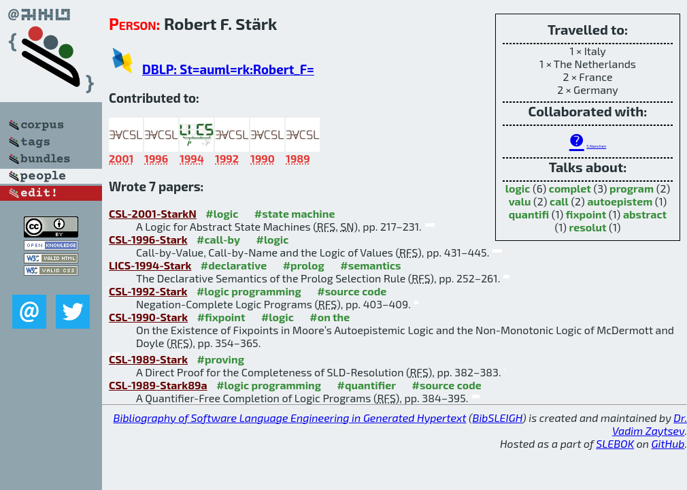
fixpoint (586, 214)
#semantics (370, 265)
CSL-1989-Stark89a (158, 384)
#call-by (218, 239)
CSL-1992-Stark (148, 290)
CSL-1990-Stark (148, 316)
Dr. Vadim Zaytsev (649, 424)
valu (520, 201)
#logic (221, 213)
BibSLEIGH (497, 417)
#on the (329, 316)
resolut (588, 226)
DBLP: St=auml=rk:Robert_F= (228, 69)
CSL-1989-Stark (148, 359)
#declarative (234, 265)
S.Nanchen (596, 146)
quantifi (529, 214)
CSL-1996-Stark (148, 239)
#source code (351, 290)
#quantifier (367, 384)
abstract (645, 214)
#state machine (294, 213)
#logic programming (249, 290)
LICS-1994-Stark (150, 265)
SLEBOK (615, 443)
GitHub (668, 443)
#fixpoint (221, 316)
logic (518, 188)
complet (570, 188)
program (631, 188)
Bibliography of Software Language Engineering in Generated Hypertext (290, 417)
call (559, 201)
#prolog (303, 265)
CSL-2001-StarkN (153, 213)
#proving (220, 359)
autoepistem (619, 201)
